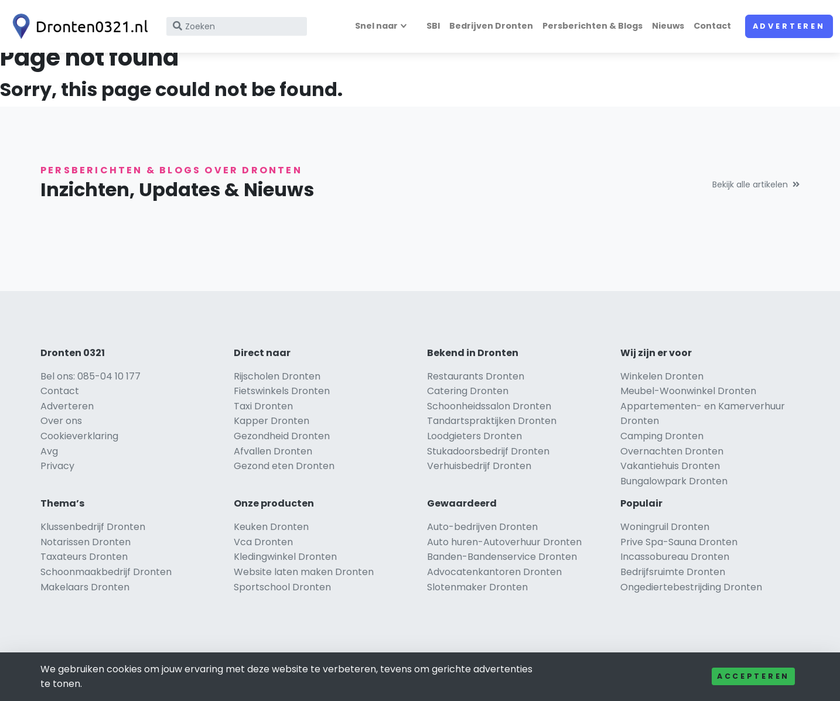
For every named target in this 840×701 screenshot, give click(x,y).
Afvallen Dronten (273, 451)
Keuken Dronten (271, 527)
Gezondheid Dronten (282, 436)
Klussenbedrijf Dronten (92, 527)
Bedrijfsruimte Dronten (672, 572)
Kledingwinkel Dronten (285, 556)
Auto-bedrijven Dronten (482, 527)
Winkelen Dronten (662, 376)
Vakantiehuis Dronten (670, 466)
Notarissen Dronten (85, 542)
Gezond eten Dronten (284, 466)
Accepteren (753, 676)
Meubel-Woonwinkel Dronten (688, 391)
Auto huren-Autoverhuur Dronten (504, 542)
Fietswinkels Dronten (282, 391)
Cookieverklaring (79, 436)
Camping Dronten (662, 436)
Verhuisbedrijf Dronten (479, 466)
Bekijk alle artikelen (756, 184)
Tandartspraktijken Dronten (491, 421)
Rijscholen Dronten (277, 376)
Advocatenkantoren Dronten (494, 572)
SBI (433, 26)
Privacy (57, 466)
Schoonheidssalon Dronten (489, 406)
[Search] (236, 26)
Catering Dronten (467, 391)
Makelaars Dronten (84, 587)
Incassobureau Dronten (674, 556)
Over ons (61, 421)
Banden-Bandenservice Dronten (502, 556)
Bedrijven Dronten (491, 26)
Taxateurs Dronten (84, 556)
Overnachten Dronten (671, 451)
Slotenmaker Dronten (477, 587)
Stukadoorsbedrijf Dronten (488, 451)
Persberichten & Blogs (592, 26)
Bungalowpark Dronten (674, 481)
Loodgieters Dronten (474, 436)
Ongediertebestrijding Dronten (691, 587)
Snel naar (376, 26)
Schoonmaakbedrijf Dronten (106, 572)
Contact (712, 26)
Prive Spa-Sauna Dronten (678, 542)
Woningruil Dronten (664, 527)
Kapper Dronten (271, 421)
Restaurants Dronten (475, 376)
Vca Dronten (263, 542)
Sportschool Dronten (282, 587)
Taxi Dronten (263, 406)
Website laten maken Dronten (304, 572)
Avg (49, 451)
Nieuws (668, 26)
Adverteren (789, 26)
